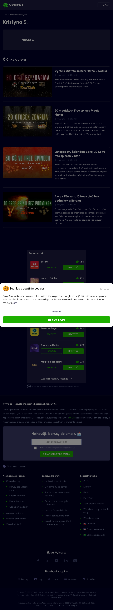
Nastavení (56, 311)
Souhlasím (58, 320)
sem (15, 302)
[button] (104, 288)
